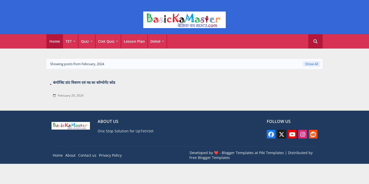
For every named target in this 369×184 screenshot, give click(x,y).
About (70, 155)
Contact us (87, 155)
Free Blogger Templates (209, 157)
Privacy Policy (110, 155)
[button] (315, 41)
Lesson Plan (134, 41)
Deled (155, 41)
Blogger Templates (238, 152)
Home (54, 41)
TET (69, 41)
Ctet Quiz (106, 41)
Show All (311, 64)
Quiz (85, 41)
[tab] (54, 41)
